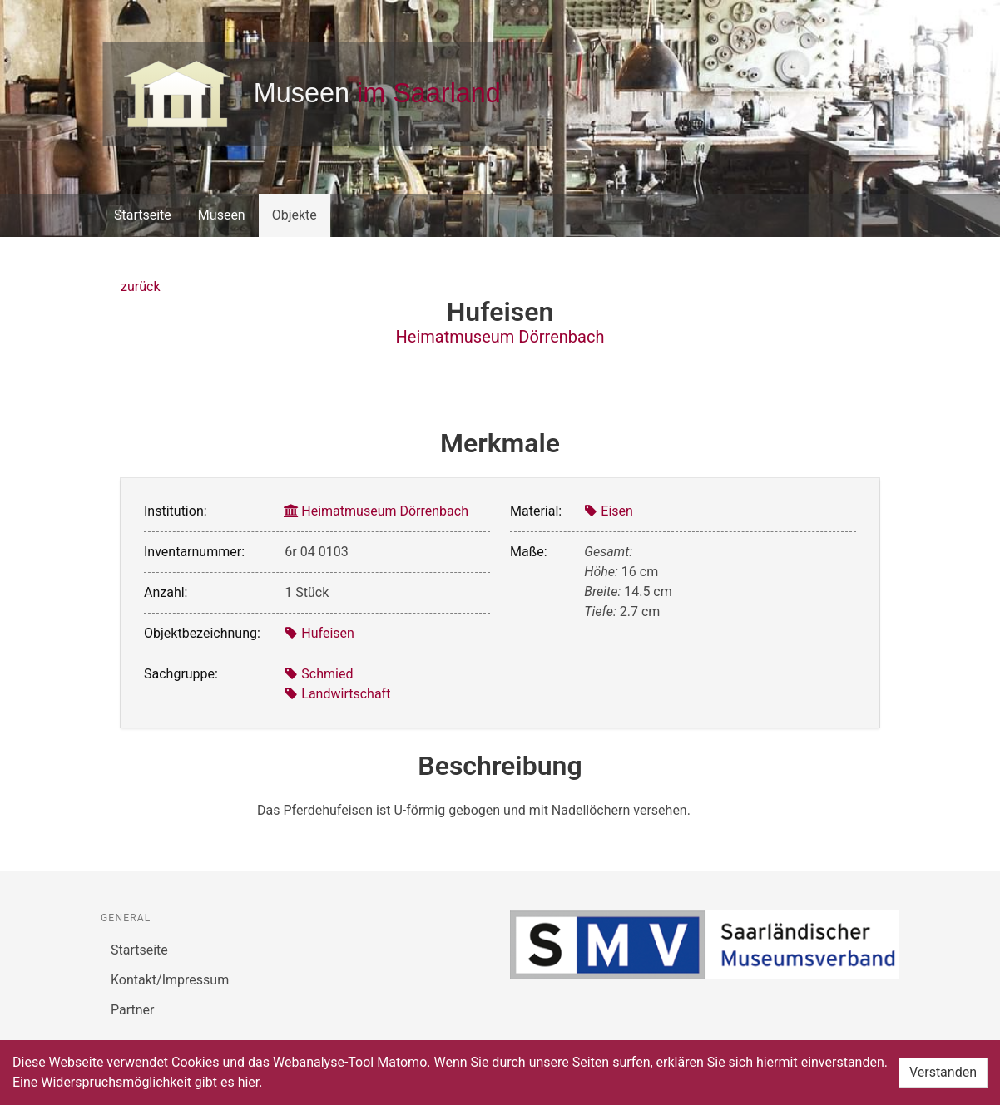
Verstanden (943, 1072)
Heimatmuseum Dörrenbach (500, 337)
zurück (140, 286)
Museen (221, 215)
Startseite (142, 215)
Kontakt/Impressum (170, 980)
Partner (133, 1010)
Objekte (294, 215)
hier (249, 1082)
